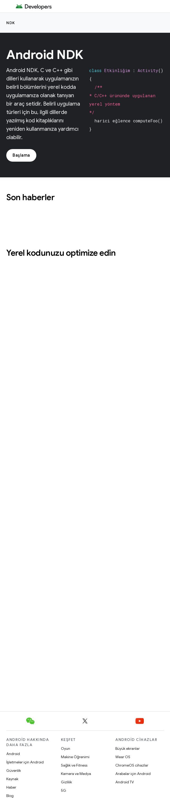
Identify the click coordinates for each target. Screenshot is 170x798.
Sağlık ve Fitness (74, 765)
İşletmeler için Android (25, 762)
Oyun (65, 748)
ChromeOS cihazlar (131, 765)
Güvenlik (13, 770)
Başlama (21, 155)
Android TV (124, 782)
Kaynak (12, 779)
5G (63, 790)
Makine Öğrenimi (75, 757)
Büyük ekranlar (127, 748)
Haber (11, 787)
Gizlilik (66, 782)
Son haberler (30, 197)
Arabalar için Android (133, 773)
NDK (10, 22)
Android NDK (44, 54)
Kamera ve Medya (76, 773)
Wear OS (122, 757)
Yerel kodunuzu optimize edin (61, 253)
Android (13, 753)
